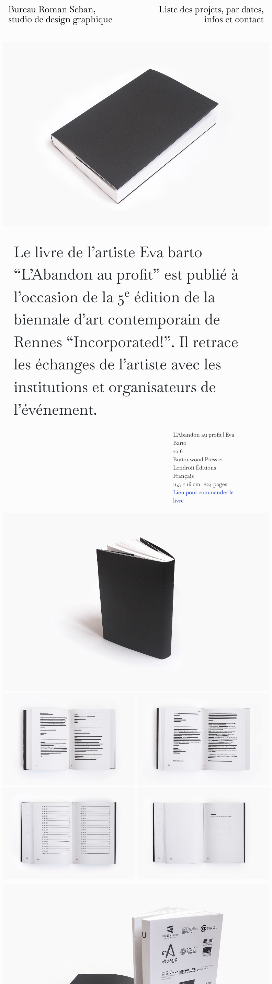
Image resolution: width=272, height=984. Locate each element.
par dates (243, 9)
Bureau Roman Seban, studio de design (60, 14)
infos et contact (234, 19)
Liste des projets (190, 9)
